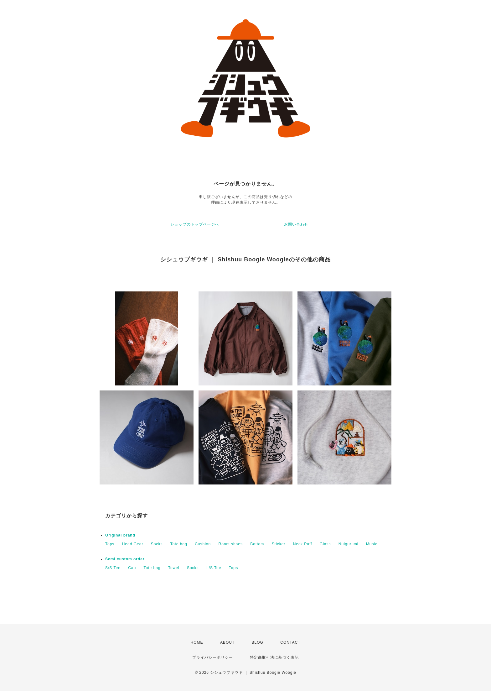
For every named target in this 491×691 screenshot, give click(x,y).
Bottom (257, 544)
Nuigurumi (349, 544)
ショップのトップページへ (194, 224)
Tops (109, 544)
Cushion (203, 544)
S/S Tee (113, 568)
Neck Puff (302, 544)
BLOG (257, 642)
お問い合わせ (296, 224)
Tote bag (178, 544)
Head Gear (132, 544)
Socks (157, 544)
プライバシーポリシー (212, 657)
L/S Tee (213, 568)
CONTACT (290, 642)
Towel (173, 568)
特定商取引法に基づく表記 (274, 657)
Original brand (120, 535)
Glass (325, 544)
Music (371, 544)
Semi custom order (125, 559)
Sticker (279, 544)
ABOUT (227, 642)
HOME (197, 642)
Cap (132, 568)
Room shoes (231, 544)
